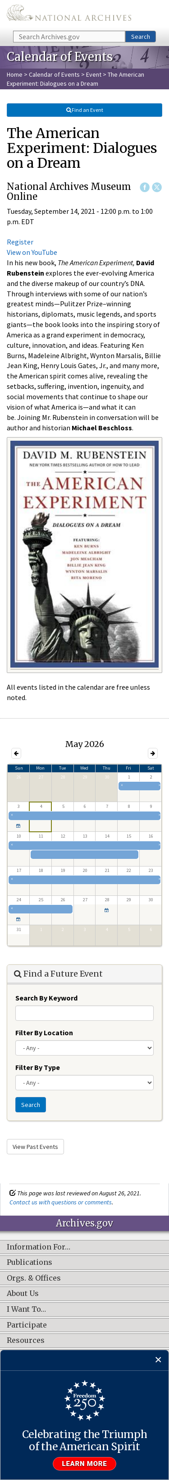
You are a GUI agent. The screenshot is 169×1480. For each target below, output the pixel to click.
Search (140, 36)
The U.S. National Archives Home (69, 15)
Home (15, 74)
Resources (26, 1341)
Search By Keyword (46, 997)
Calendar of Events (54, 74)
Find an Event (84, 109)
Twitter (156, 187)
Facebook (144, 187)
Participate (27, 1325)
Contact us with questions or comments (60, 1202)
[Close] (158, 1360)
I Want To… (26, 1309)
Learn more (84, 1464)
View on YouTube (32, 252)
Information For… (38, 1247)
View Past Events (35, 1147)
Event (93, 74)
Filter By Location (44, 1032)
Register (20, 241)
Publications (29, 1263)
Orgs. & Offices (34, 1278)
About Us (23, 1294)
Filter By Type (37, 1067)
